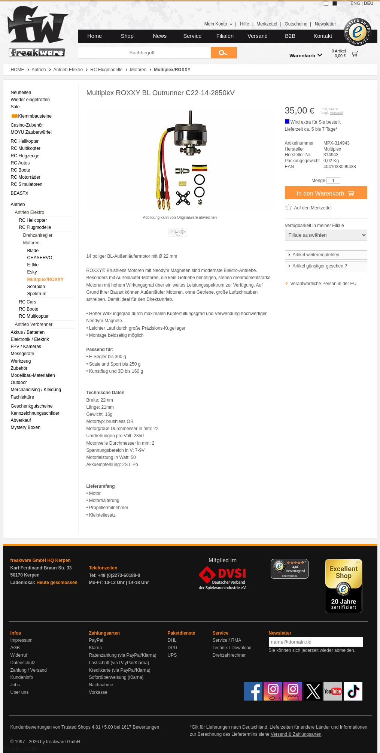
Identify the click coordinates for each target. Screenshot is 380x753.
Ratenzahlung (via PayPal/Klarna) (122, 655)
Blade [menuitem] (33, 250)
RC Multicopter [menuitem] (34, 316)
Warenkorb (305, 55)
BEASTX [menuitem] (19, 193)
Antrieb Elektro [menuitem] (30, 212)
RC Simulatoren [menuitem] (27, 184)
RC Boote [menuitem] (20, 170)
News (160, 36)
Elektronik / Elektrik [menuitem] (30, 339)
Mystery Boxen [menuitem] (25, 427)
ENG (355, 3)
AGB (15, 647)
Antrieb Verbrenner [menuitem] (34, 324)
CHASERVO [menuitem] (39, 257)
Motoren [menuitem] (31, 242)
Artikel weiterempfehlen (313, 254)
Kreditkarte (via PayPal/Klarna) (120, 670)
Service (192, 36)
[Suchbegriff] (144, 52)
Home (94, 36)
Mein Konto (218, 24)
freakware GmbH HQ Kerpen (40, 560)
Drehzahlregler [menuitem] (38, 235)
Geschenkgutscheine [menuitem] (32, 406)
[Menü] (304, 563)
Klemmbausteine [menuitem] (31, 116)
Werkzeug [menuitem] (21, 361)
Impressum (21, 640)
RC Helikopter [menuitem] (25, 141)
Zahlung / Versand (28, 670)
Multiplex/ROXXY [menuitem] (45, 279)
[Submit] (224, 52)
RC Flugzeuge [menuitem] (25, 155)
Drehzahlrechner (229, 655)
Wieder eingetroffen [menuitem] (30, 99)
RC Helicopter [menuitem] (33, 220)
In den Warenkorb (326, 193)
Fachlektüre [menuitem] (22, 397)
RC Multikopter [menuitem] (25, 148)
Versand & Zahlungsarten (296, 734)
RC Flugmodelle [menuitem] (35, 227)
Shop (127, 36)
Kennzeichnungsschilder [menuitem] (35, 413)
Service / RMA (227, 640)
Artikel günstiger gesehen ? (317, 266)
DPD (172, 647)
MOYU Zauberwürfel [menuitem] (31, 132)
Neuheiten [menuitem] (21, 92)
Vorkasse (98, 692)
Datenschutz (23, 662)
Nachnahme (101, 684)
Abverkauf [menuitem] (21, 420)
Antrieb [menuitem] (18, 204)
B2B (290, 36)
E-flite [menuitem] (33, 264)
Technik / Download (232, 647)
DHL (172, 640)
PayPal (96, 640)
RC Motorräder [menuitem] (25, 177)
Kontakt (322, 36)
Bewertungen (146, 727)
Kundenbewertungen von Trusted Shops (50, 727)
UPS (172, 655)
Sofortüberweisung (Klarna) (116, 677)
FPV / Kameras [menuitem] (26, 346)
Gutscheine (296, 24)
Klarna (95, 647)
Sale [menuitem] (15, 106)
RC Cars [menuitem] (27, 302)
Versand (257, 36)
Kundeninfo (21, 677)
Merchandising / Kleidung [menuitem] (36, 389)
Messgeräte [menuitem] (22, 353)
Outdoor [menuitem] (19, 382)
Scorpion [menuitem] (36, 286)
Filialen (225, 36)
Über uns (19, 692)
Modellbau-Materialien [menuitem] (33, 375)
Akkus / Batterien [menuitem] (28, 332)
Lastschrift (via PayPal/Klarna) (119, 662)
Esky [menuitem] (32, 272)
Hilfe (244, 24)
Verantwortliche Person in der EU (324, 283)
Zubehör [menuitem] (19, 368)
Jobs (15, 684)
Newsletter (325, 24)
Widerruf (18, 655)
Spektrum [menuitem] (36, 293)
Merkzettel (266, 24)
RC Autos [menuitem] (20, 163)
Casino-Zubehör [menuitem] (27, 125)
